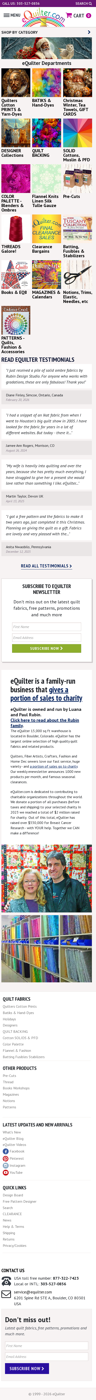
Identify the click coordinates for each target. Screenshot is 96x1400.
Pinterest (13, 1158)
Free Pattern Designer (19, 1201)
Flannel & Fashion (17, 1050)
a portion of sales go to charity (54, 766)
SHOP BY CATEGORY (46, 32)
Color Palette (13, 1044)
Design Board (13, 1195)
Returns (9, 1239)
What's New (12, 1132)
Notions (9, 1100)
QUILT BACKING (15, 1031)
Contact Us (12, 1270)
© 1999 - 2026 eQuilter (47, 1394)
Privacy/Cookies (14, 1245)
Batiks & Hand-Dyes (18, 1012)
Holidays (9, 1019)
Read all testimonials (46, 566)
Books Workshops (16, 1088)
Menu (12, 15)
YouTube (13, 1173)
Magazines (11, 1094)
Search (83, 3)
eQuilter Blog (13, 1138)
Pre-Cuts (9, 1075)
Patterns (9, 1107)
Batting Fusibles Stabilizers (24, 1057)
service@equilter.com (33, 1292)
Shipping (9, 1233)
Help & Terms (13, 1226)
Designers (10, 1025)
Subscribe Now (46, 648)
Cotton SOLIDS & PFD (20, 1038)
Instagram (14, 1166)
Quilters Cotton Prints (20, 1006)
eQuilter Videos (14, 1144)
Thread (8, 1082)
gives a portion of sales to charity (46, 693)
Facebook (13, 1151)
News (7, 1220)
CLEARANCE (12, 1214)
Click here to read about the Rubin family (44, 723)
